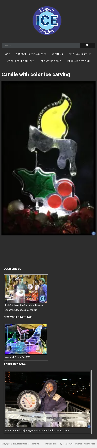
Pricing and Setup (80, 54)
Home (7, 54)
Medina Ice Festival (79, 61)
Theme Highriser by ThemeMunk (59, 443)
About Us (57, 54)
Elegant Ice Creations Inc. (28, 443)
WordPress (90, 443)
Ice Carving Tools (50, 61)
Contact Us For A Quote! (31, 54)
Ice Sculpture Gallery (20, 61)
